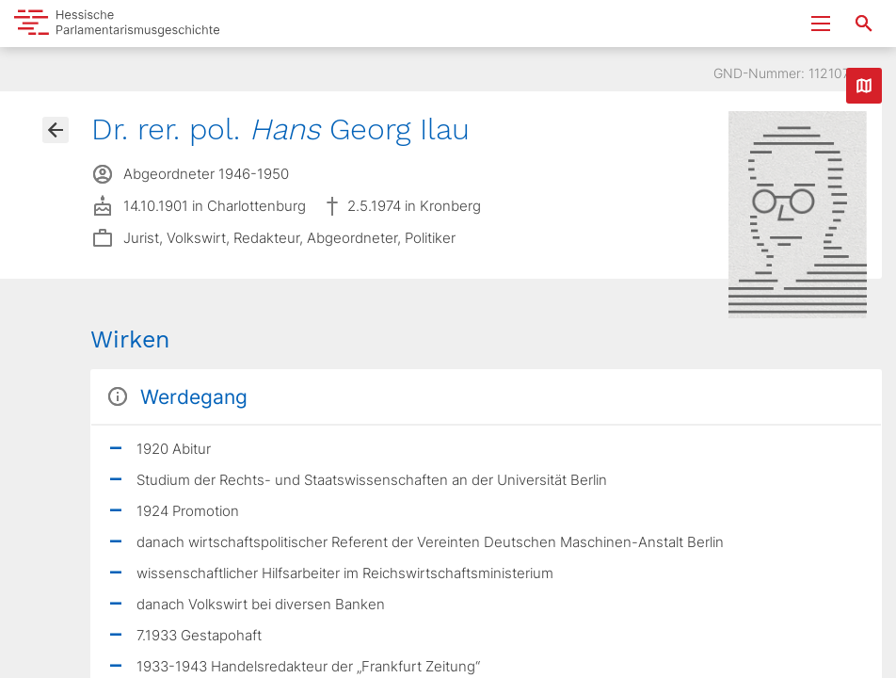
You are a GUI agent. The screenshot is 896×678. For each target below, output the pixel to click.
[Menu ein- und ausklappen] (821, 23)
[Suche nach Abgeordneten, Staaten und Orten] (864, 23)
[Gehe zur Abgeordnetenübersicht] (55, 130)
